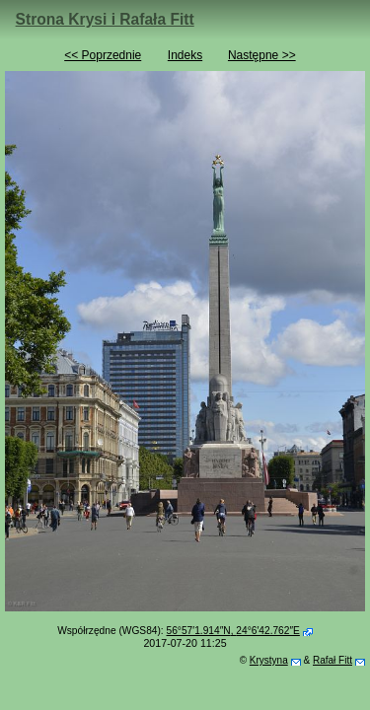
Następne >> (262, 55)
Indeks (185, 55)
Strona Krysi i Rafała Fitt (105, 19)
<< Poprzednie (102, 55)
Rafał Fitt (332, 660)
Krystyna (269, 660)
